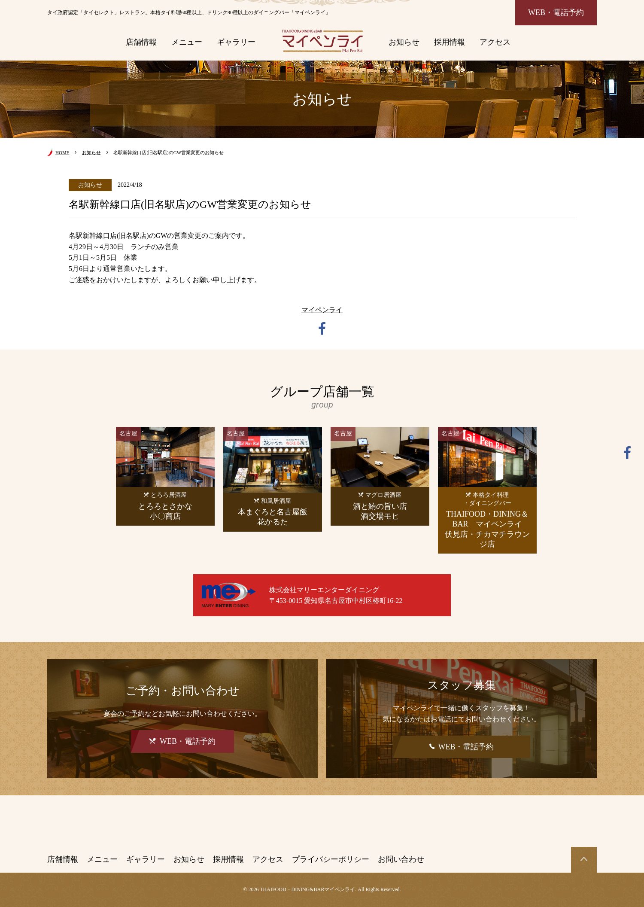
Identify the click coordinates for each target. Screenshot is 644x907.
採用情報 (449, 42)
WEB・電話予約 (556, 12)
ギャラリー (236, 42)
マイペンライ (322, 309)
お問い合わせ (401, 859)
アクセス (495, 42)
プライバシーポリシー (330, 859)
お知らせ (404, 42)
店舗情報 (141, 42)
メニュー (186, 42)
